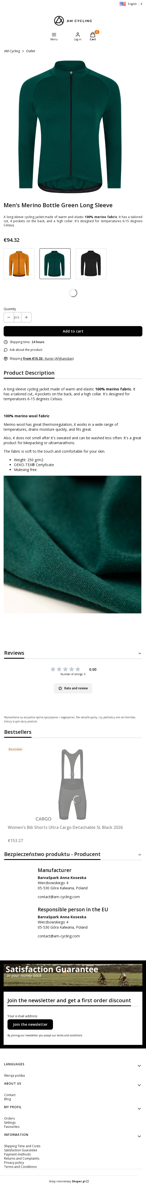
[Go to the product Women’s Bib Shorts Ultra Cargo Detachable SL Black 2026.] (72, 784)
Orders (9, 1118)
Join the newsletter (30, 1024)
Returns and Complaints (21, 1158)
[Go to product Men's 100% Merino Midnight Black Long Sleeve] (91, 263)
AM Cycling (12, 51)
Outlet (30, 51)
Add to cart (73, 331)
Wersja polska (14, 1075)
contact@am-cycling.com (59, 896)
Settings (10, 1122)
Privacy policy (14, 1162)
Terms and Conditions (20, 1167)
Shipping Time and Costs (22, 1146)
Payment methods (17, 1154)
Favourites (11, 1126)
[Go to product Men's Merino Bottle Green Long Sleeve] (55, 263)
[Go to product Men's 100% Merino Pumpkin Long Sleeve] (19, 263)
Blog (7, 1099)
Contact (10, 1095)
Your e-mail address (22, 1016)
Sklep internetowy (67, 1181)
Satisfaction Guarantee (20, 1150)
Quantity (10, 309)
